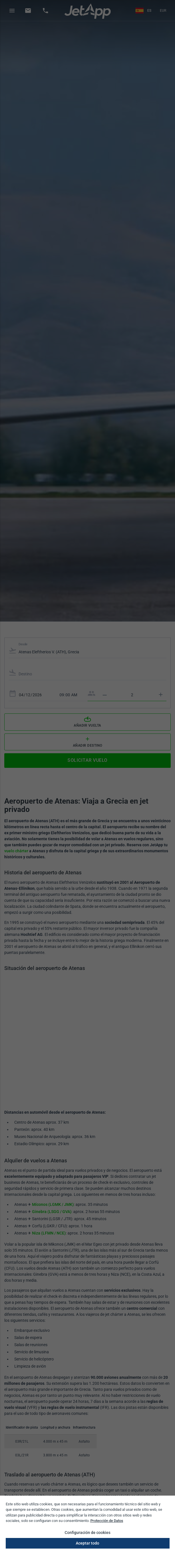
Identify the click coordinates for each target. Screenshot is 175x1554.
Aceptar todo (87, 1543)
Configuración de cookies (87, 1532)
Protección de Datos (106, 1520)
